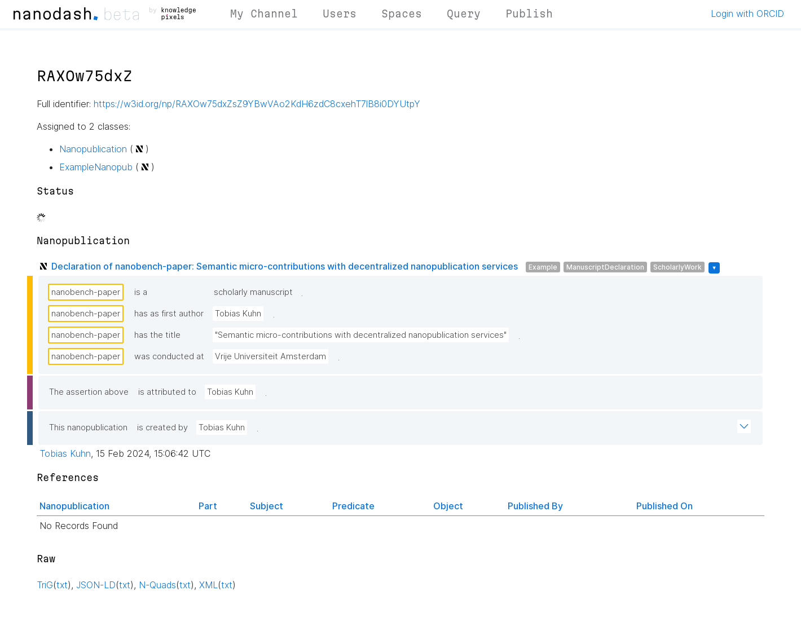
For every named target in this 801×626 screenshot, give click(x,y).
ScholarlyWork (677, 267)
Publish (529, 13)
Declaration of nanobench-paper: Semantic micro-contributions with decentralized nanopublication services (284, 266)
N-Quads (157, 584)
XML (208, 584)
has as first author (169, 313)
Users (340, 13)
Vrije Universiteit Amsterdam (270, 356)
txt (62, 584)
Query (464, 13)
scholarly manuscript (253, 292)
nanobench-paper (85, 292)
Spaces (401, 13)
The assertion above (89, 392)
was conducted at (169, 356)
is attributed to (167, 392)
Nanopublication (93, 149)
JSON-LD (96, 584)
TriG (45, 584)
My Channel (264, 13)
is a (140, 292)
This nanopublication (88, 427)
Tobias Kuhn (238, 313)
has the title (157, 335)
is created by (162, 427)
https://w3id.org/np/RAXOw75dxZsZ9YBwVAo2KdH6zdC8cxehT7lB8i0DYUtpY (257, 103)
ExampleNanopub (96, 167)
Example (543, 267)
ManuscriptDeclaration (605, 267)
